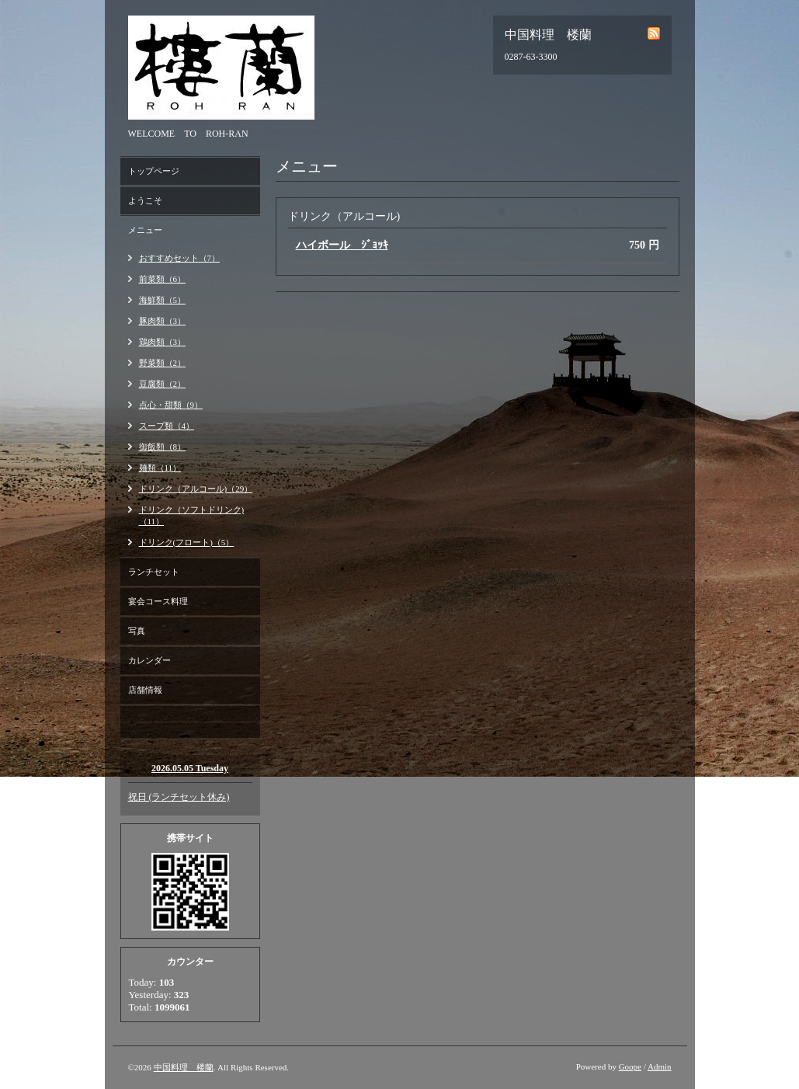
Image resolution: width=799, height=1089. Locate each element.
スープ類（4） (167, 425)
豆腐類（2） (162, 383)
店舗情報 (145, 689)
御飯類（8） (162, 446)
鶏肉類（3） (162, 341)
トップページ (153, 171)
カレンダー (149, 660)
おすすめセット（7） (180, 258)
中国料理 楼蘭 (184, 1067)
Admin (660, 1066)
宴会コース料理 (158, 601)
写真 (136, 630)
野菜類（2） (162, 362)
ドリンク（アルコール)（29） (196, 488)
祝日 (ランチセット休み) (179, 797)
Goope (630, 1066)
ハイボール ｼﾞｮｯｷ (342, 245)
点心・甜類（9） (171, 404)
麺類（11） (160, 467)
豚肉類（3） (162, 320)
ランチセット (153, 571)
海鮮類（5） (162, 299)
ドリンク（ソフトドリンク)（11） (192, 515)
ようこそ (145, 200)
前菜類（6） (162, 279)
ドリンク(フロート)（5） (186, 542)
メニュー (145, 230)
